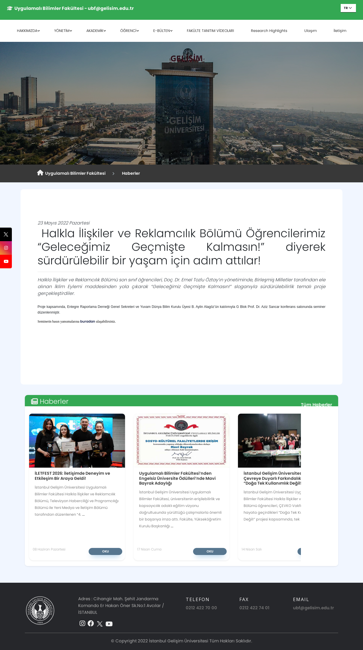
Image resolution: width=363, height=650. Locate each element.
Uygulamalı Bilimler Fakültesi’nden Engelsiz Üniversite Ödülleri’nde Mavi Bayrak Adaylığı (177, 478)
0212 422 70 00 (201, 608)
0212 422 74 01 (254, 608)
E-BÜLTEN (161, 30)
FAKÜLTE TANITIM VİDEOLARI (210, 30)
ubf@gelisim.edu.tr (313, 608)
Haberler (130, 173)
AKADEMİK (94, 30)
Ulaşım (310, 30)
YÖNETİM (61, 30)
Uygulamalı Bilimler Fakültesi (71, 173)
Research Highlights (269, 30)
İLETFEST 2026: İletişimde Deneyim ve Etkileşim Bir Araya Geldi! (72, 475)
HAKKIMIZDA (27, 30)
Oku (105, 551)
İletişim (340, 30)
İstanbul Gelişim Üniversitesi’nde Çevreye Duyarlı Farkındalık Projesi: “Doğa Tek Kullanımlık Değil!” (280, 478)
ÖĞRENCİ (128, 30)
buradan (87, 321)
